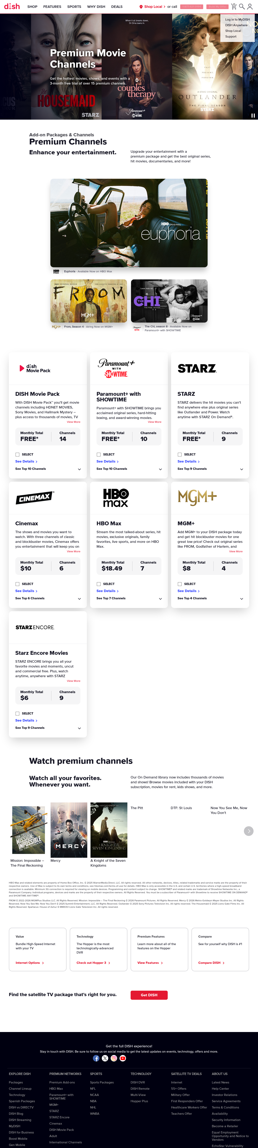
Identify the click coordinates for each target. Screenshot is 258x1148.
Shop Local (143, 7)
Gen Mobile (17, 1145)
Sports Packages (102, 1082)
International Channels (65, 1142)
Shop (36, 7)
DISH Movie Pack (61, 1129)
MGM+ (53, 1104)
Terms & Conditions (225, 1107)
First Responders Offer (187, 1101)
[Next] (249, 831)
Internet (176, 1082)
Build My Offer (214, 6)
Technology (17, 1095)
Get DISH (149, 995)
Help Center (220, 1088)
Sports (77, 7)
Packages (16, 1082)
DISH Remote (140, 1088)
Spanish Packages (22, 1101)
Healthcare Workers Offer (189, 1107)
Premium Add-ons (62, 1082)
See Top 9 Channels (192, 468)
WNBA (94, 1113)
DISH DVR (138, 1082)
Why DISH (99, 7)
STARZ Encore (59, 1117)
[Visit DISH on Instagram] (114, 1058)
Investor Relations (224, 1095)
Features (55, 7)
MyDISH (14, 1126)
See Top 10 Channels (30, 468)
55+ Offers (178, 1088)
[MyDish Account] (249, 7)
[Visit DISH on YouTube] (123, 1058)
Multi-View (138, 1095)
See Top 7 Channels (111, 598)
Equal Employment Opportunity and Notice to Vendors (230, 1136)
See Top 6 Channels (30, 598)
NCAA (94, 1095)
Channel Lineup (20, 1088)
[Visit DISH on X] (105, 1058)
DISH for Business (21, 1132)
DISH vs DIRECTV (21, 1107)
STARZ (54, 1111)
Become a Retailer (225, 1126)
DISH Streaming (20, 1120)
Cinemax (55, 1123)
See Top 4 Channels (192, 598)
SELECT (27, 454)
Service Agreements (226, 1101)
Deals (120, 7)
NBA (93, 1101)
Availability (220, 1113)
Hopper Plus (139, 1101)
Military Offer (180, 1095)
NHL (93, 1107)
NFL (93, 1088)
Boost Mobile (18, 1138)
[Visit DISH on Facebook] (96, 1058)
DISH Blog (16, 1113)
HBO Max (56, 1088)
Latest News (220, 1082)
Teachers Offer (181, 1113)
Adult (53, 1136)
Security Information (226, 1120)
